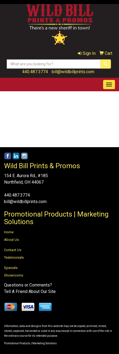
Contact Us (12, 250)
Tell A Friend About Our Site (30, 291)
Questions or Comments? (28, 285)
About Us (11, 240)
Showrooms (13, 275)
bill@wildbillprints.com (73, 71)
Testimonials (14, 257)
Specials (11, 268)
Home (8, 232)
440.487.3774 (35, 71)
